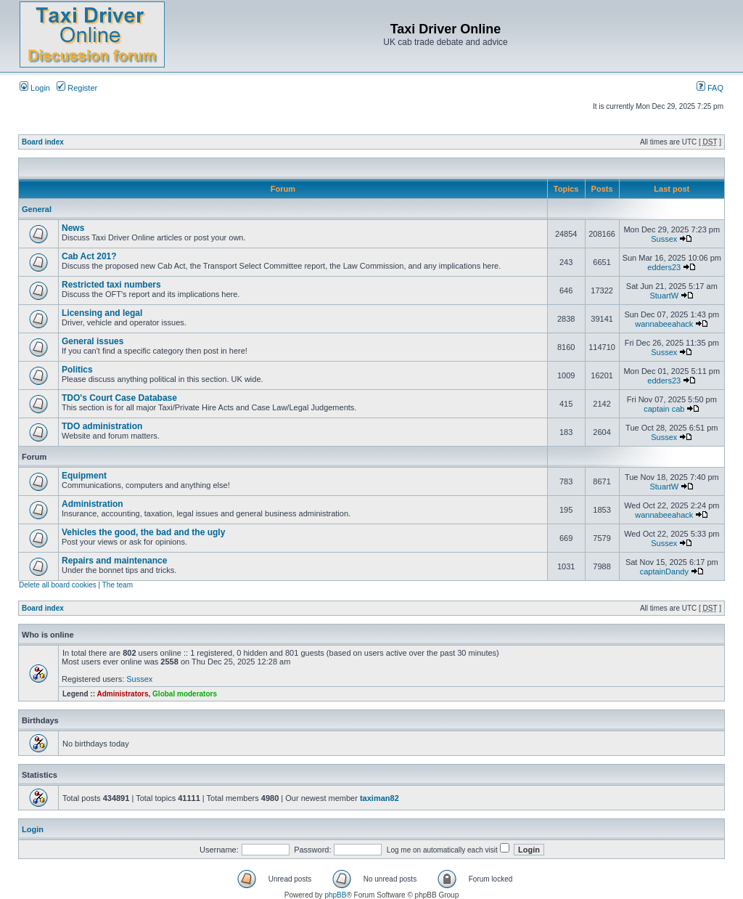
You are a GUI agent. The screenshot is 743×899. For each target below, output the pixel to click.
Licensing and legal (102, 313)
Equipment (84, 476)
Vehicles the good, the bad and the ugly (143, 532)
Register (77, 88)
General (37, 209)
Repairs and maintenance (114, 561)
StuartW (663, 295)
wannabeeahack (664, 324)
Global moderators (184, 694)
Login (35, 88)
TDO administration (102, 426)
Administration (92, 504)
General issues (92, 341)
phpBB (335, 895)
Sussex (664, 239)
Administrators (122, 694)
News (73, 228)
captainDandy (664, 571)
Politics (77, 370)
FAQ (710, 88)
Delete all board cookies (58, 585)
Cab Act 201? (89, 256)
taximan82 (379, 798)
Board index (43, 142)
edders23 (664, 267)
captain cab (664, 408)
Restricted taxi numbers (111, 285)
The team (117, 585)
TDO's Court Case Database (119, 398)
